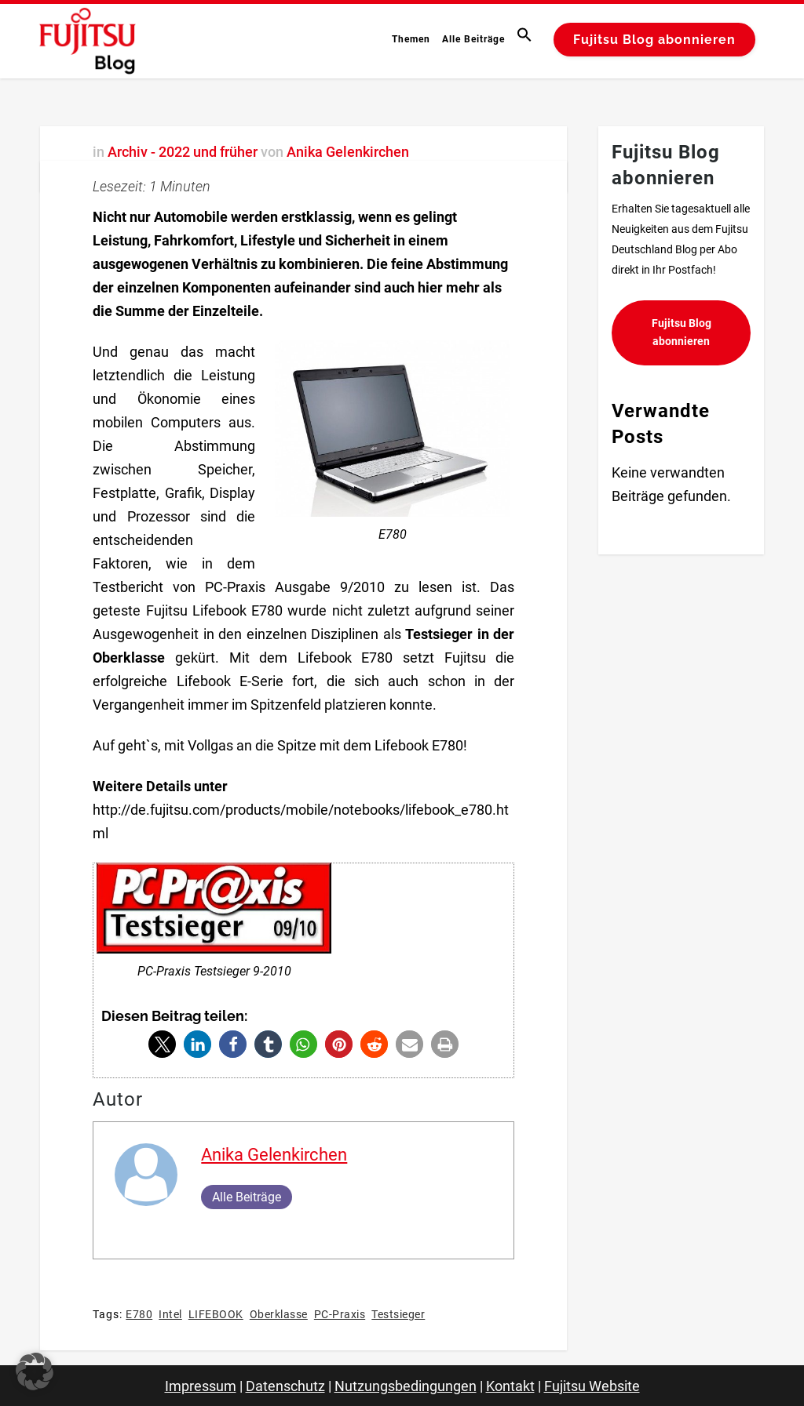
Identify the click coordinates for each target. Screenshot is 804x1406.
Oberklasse (279, 1314)
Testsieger (398, 1314)
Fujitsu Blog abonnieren (654, 39)
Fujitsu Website (592, 1386)
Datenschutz (285, 1386)
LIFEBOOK (215, 1314)
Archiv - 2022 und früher (183, 152)
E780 (139, 1314)
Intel (170, 1314)
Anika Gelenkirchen (348, 152)
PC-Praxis (340, 1314)
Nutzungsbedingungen (405, 1386)
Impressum (200, 1386)
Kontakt (510, 1386)
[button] (526, 39)
